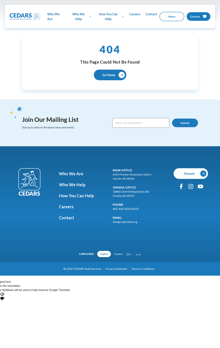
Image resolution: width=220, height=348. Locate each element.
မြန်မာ (129, 253)
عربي (138, 253)
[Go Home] (110, 75)
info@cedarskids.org (125, 221)
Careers (134, 14)
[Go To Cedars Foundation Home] (29, 182)
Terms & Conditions (143, 268)
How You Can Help (79, 195)
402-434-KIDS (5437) (126, 208)
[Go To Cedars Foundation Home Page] (25, 16)
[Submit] (185, 123)
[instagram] (191, 186)
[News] (172, 16)
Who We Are (53, 16)
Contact (151, 14)
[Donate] (198, 16)
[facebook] (181, 186)
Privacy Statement (116, 268)
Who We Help (74, 184)
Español (118, 253)
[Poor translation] (2, 296)
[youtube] (200, 186)
